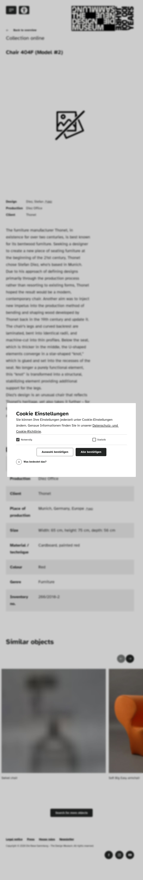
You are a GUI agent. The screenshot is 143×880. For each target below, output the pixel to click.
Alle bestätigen (91, 452)
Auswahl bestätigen (55, 452)
